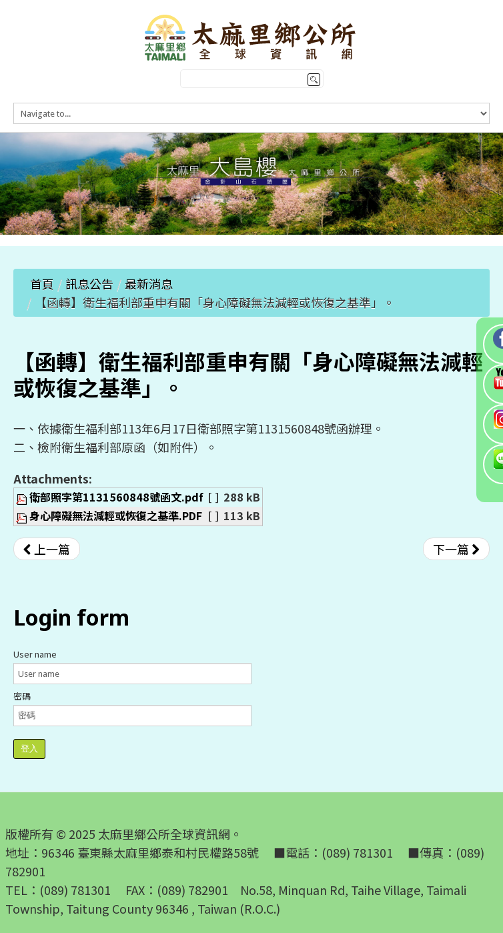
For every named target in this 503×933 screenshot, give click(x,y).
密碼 (22, 696)
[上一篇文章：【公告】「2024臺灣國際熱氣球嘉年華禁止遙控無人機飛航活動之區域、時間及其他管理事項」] (46, 549)
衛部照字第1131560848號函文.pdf (116, 497)
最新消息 (149, 283)
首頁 (42, 283)
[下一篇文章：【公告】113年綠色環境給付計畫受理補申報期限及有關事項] (456, 549)
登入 (29, 749)
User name (35, 654)
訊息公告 (89, 283)
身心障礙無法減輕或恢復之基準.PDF (115, 516)
